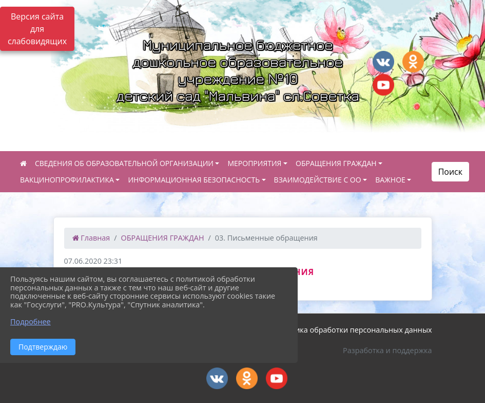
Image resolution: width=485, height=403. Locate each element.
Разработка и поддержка (387, 350)
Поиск (450, 171)
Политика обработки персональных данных (352, 330)
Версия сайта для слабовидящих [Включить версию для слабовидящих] (37, 29)
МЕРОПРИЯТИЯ (254, 163)
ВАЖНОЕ (390, 180)
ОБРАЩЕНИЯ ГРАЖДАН (336, 163)
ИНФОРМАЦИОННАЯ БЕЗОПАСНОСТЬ (194, 180)
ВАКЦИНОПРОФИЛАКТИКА (67, 180)
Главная (91, 238)
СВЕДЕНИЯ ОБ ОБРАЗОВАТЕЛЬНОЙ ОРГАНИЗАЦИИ (124, 163)
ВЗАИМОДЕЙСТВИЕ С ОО (317, 180)
